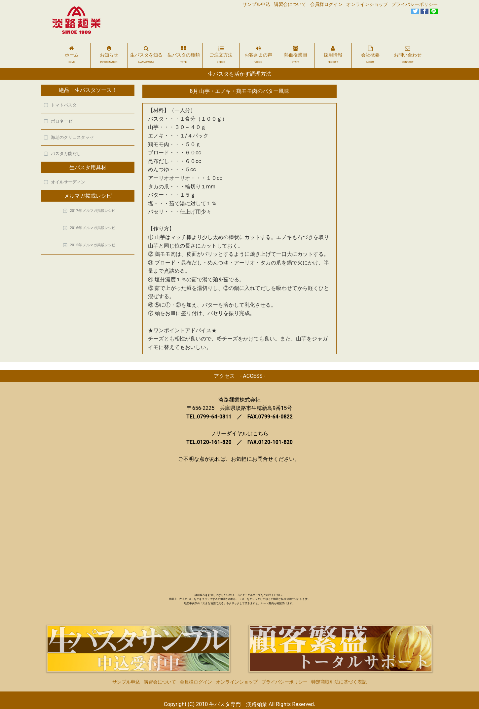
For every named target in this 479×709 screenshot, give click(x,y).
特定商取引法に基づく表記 (339, 674)
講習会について (290, 4)
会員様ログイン (326, 4)
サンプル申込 (256, 4)
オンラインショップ (367, 4)
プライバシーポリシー (414, 4)
